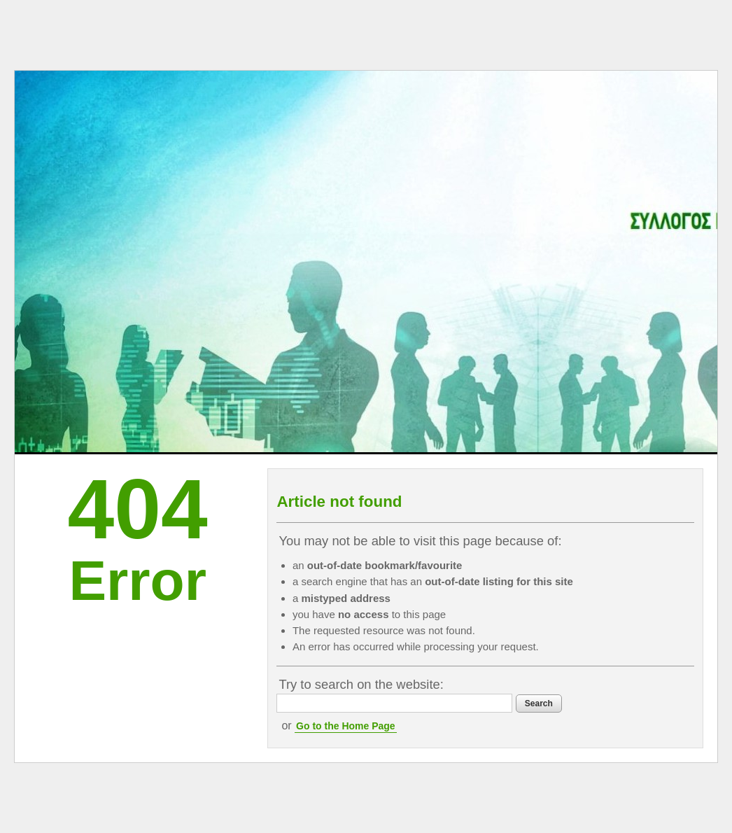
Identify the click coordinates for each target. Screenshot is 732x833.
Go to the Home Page (345, 726)
